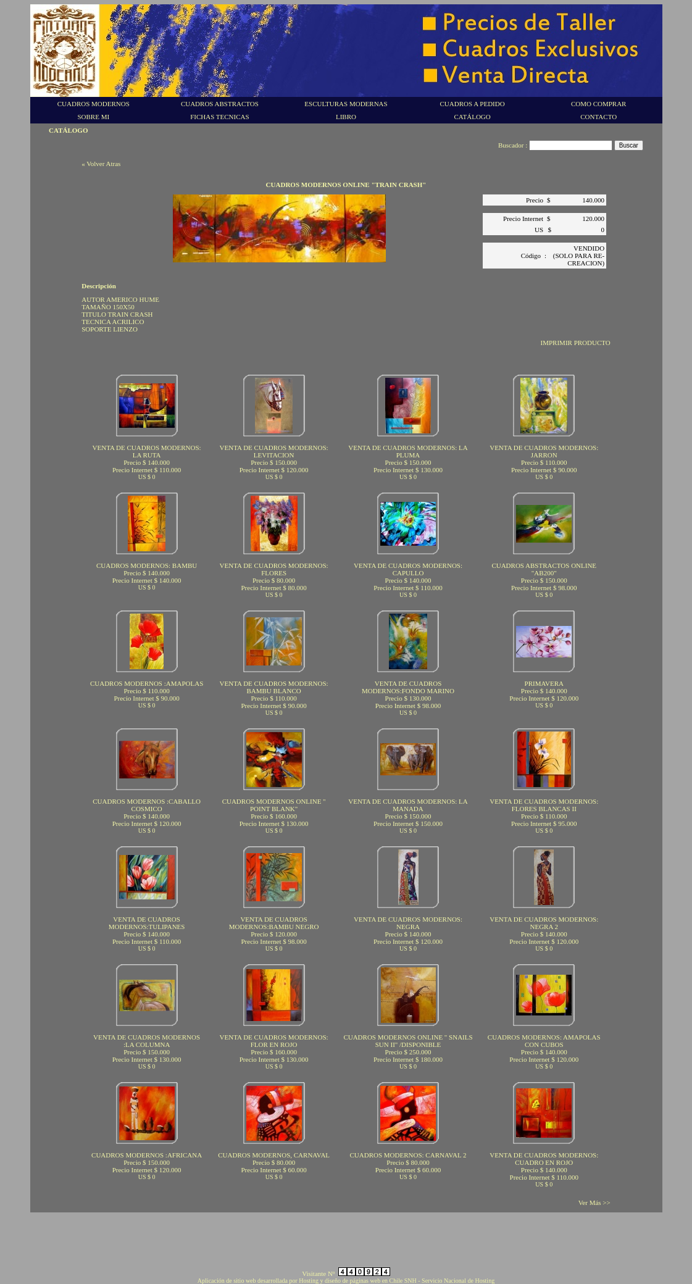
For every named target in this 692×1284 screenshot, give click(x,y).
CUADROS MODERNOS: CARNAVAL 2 (408, 1155)
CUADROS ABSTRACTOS (220, 103)
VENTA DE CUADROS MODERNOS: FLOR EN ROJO (274, 1040)
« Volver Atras (100, 163)
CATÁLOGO (472, 116)
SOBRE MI (93, 116)
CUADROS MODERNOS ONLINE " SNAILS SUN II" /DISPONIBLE (407, 1040)
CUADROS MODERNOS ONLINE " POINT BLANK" (274, 805)
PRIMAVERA (544, 683)
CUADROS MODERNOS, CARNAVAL (274, 1155)
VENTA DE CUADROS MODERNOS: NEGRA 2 (544, 922)
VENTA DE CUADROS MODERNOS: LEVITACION (274, 451)
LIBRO (346, 116)
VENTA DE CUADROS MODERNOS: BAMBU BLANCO (274, 687)
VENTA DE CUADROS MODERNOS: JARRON (544, 451)
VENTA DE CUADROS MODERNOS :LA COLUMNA (146, 1040)
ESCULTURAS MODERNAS (345, 103)
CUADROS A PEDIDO (472, 103)
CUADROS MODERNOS (93, 103)
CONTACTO (598, 116)
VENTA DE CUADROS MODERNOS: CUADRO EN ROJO (544, 1158)
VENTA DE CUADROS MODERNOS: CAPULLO (408, 569)
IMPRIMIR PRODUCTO (576, 342)
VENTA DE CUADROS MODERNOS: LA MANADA (407, 805)
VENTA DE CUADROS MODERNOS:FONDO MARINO (408, 687)
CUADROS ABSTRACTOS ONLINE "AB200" (543, 569)
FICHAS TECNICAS (219, 116)
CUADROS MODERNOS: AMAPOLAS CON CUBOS (544, 1040)
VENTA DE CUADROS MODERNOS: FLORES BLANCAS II (544, 805)
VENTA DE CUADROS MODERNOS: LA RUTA (147, 451)
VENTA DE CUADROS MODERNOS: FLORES (274, 569)
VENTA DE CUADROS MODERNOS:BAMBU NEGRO (274, 922)
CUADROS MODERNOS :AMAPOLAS (146, 683)
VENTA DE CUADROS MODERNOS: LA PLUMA (407, 451)
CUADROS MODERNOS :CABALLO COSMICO (147, 805)
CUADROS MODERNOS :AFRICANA (146, 1155)
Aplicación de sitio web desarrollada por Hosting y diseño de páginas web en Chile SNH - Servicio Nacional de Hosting (346, 1280)
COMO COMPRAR (599, 103)
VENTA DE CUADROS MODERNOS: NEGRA (408, 922)
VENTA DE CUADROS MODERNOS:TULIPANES (147, 922)
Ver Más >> (594, 1202)
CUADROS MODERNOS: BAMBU (146, 565)
